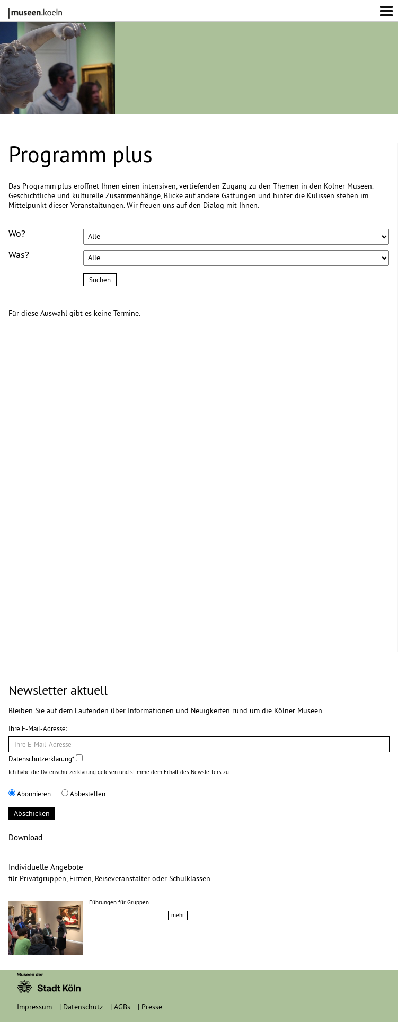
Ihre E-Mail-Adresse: (37, 728)
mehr (177, 915)
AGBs (122, 1006)
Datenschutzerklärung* (45, 758)
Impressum (34, 1006)
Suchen (100, 280)
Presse (151, 1006)
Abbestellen (83, 793)
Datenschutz (83, 1006)
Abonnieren (29, 793)
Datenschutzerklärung (68, 772)
